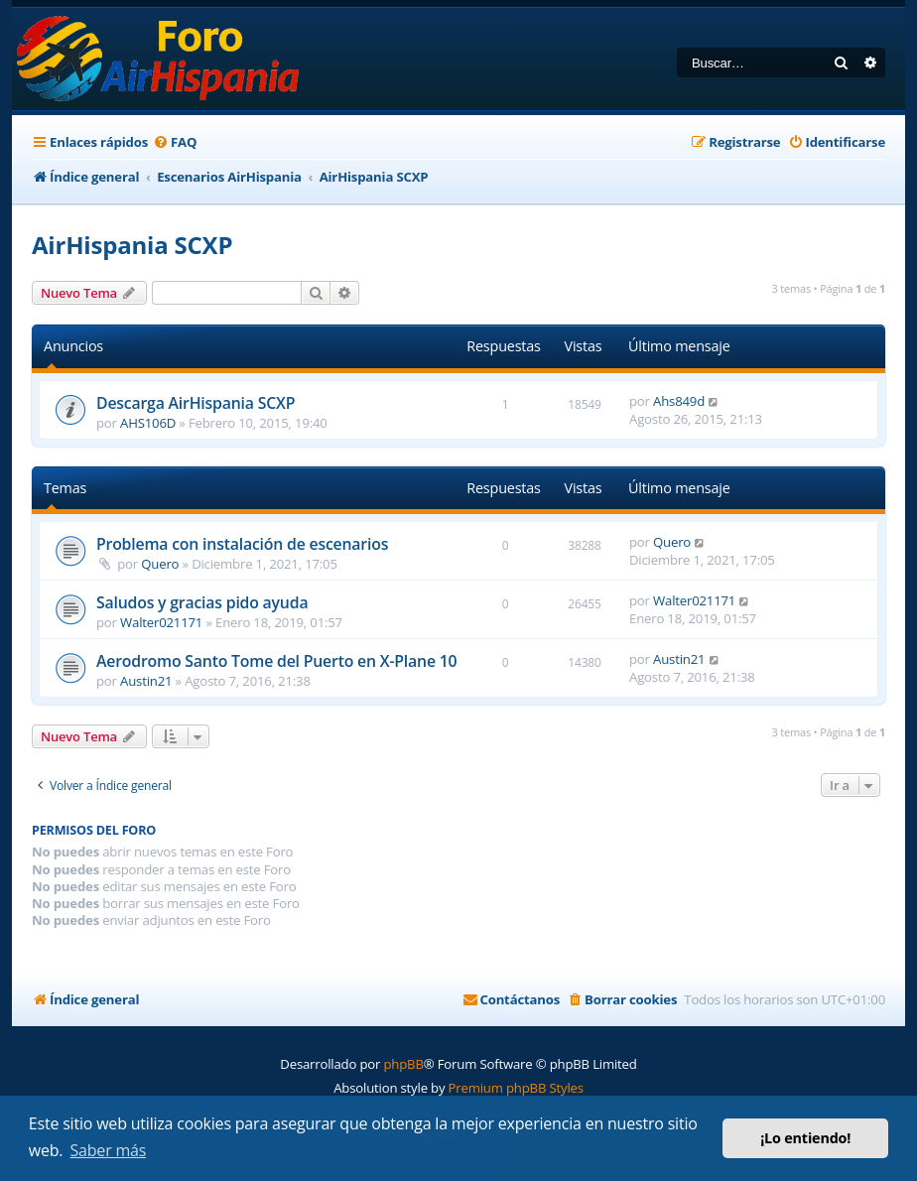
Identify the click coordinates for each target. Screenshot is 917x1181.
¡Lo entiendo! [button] (805, 1137)
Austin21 (146, 681)
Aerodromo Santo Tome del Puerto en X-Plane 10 (276, 661)
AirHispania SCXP (132, 244)
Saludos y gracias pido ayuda (202, 602)
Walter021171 (161, 622)
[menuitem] (174, 142)
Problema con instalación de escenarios (242, 544)
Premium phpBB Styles (516, 1088)
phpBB (403, 1064)
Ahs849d (679, 401)
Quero (160, 564)
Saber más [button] (108, 1150)
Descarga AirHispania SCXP (195, 403)
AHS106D (148, 423)
